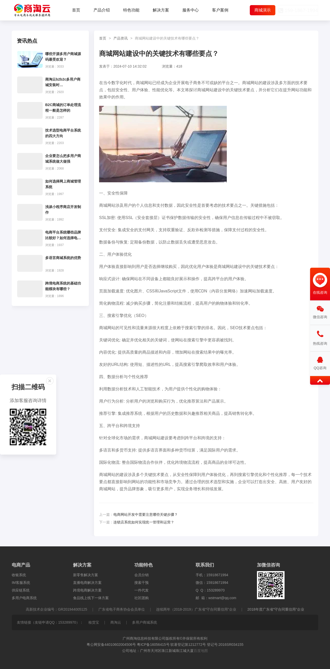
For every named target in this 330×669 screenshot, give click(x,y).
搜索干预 (141, 583)
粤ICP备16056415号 (153, 644)
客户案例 (220, 10)
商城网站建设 (209, 90)
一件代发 (141, 590)
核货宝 (93, 622)
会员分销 (141, 575)
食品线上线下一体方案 (91, 598)
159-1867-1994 (296, 10)
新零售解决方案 (85, 575)
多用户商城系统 (144, 622)
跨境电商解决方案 (87, 590)
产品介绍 (101, 10)
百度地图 (201, 651)
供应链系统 (21, 590)
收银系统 (19, 575)
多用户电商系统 (24, 598)
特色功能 (131, 10)
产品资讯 (120, 38)
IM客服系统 (21, 583)
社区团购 (141, 598)
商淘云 (115, 622)
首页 (76, 10)
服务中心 (190, 10)
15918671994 (217, 575)
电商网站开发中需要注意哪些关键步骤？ (145, 514)
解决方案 (161, 10)
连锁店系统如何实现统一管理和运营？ (143, 522)
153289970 (216, 590)
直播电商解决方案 (87, 583)
